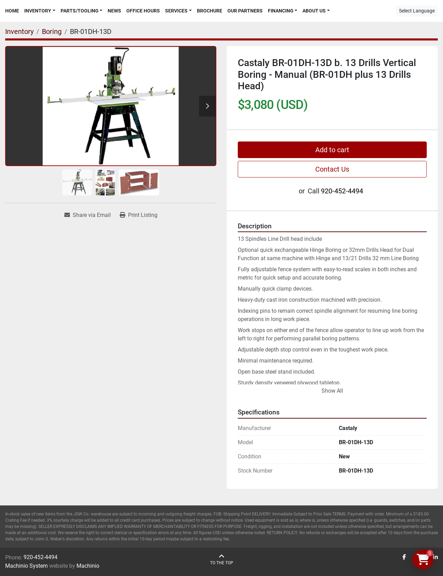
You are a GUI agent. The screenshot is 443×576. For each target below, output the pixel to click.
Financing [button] (280, 10)
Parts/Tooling (80, 10)
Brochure (209, 10)
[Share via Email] (87, 215)
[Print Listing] (138, 215)
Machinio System (26, 566)
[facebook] (404, 557)
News (114, 10)
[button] (39, 11)
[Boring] (52, 31)
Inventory (37, 10)
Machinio (87, 566)
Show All (332, 390)
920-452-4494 (342, 191)
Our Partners (245, 10)
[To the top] (221, 559)
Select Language (417, 10)
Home (12, 10)
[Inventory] (19, 31)
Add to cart (332, 150)
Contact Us (332, 169)
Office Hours (143, 10)
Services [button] (176, 10)
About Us (314, 10)
